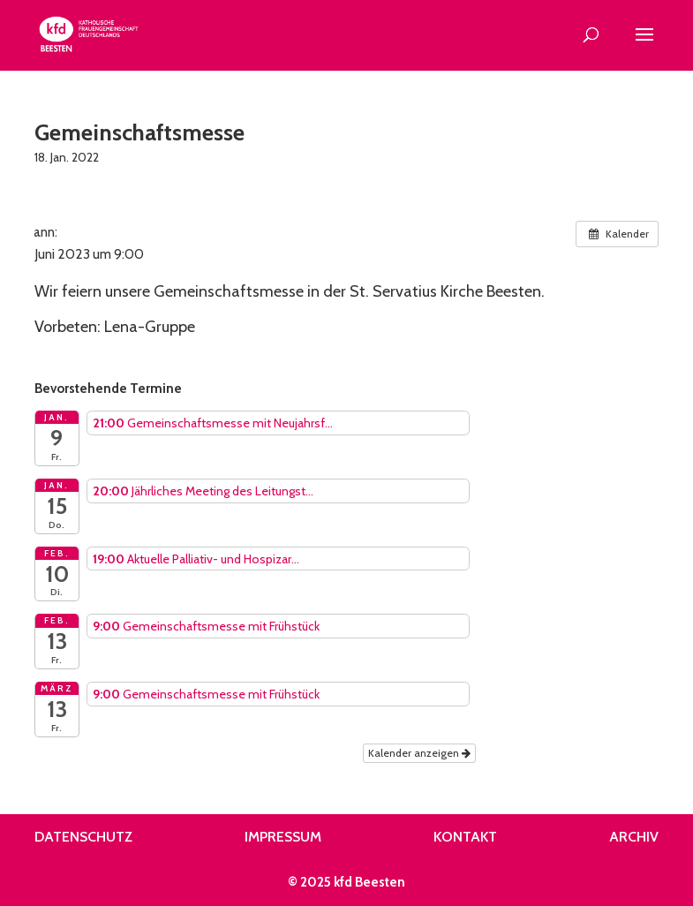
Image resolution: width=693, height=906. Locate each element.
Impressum (283, 836)
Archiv (634, 836)
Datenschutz (83, 836)
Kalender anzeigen (419, 752)
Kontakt (465, 836)
